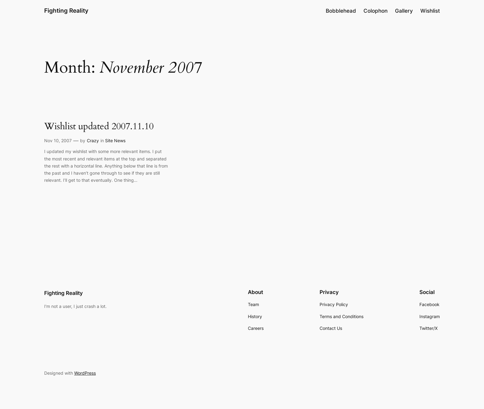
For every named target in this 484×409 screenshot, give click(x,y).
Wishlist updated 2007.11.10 (99, 126)
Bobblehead (341, 11)
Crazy (93, 140)
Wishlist (430, 11)
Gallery (404, 11)
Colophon (375, 11)
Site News (115, 140)
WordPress (85, 373)
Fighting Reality (66, 10)
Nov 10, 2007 (58, 140)
